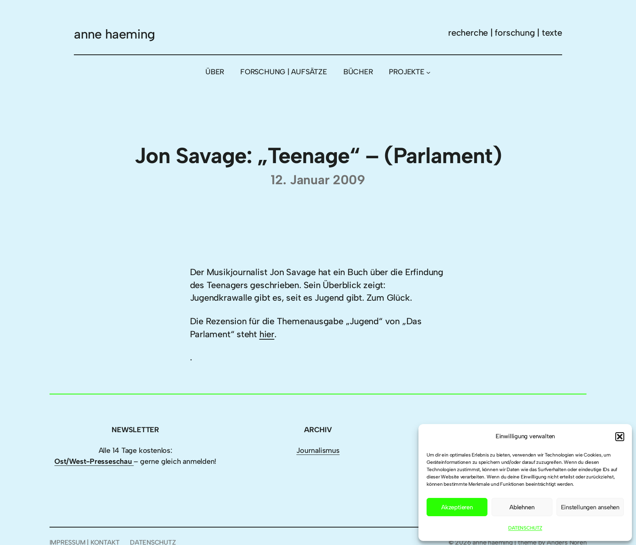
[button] (620, 437)
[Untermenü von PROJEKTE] (428, 72)
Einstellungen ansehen (590, 507)
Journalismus (317, 450)
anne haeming (114, 34)
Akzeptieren (457, 507)
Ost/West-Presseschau (94, 461)
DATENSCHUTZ (525, 528)
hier (266, 334)
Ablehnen (521, 507)
